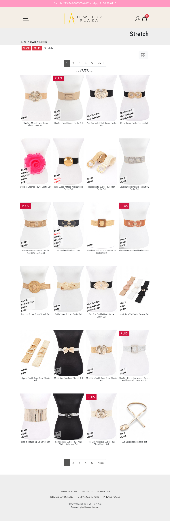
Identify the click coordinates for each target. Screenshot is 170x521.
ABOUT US (87, 491)
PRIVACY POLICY (111, 496)
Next (100, 63)
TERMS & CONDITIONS (61, 496)
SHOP (24, 41)
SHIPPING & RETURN (88, 496)
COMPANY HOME (69, 491)
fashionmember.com (90, 507)
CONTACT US (103, 491)
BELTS (33, 41)
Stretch (43, 41)
